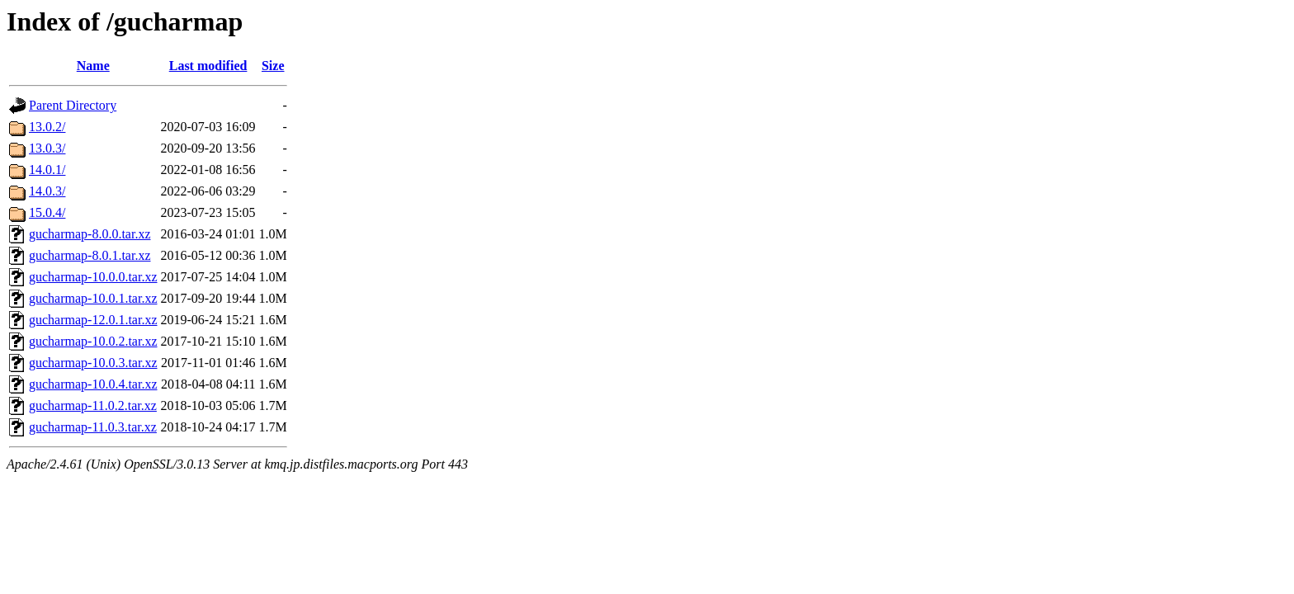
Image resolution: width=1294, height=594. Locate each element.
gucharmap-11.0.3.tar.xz (93, 427)
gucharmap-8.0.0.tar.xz (90, 234)
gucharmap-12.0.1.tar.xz (93, 320)
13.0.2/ (47, 127)
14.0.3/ (47, 191)
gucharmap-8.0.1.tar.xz (90, 255)
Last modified (208, 66)
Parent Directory (72, 105)
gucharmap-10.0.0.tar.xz (93, 277)
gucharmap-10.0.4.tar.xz (93, 384)
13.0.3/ (47, 148)
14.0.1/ (47, 170)
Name (93, 66)
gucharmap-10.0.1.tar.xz (93, 298)
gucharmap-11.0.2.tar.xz (93, 405)
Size (273, 66)
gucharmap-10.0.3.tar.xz (93, 363)
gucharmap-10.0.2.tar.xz (93, 341)
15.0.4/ (47, 212)
